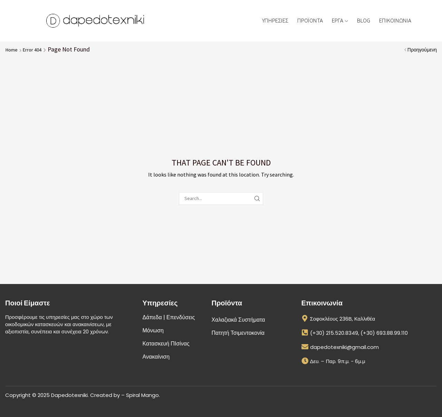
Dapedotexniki (69, 395)
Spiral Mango (142, 395)
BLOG (363, 20)
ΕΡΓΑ (340, 20)
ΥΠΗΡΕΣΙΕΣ (275, 20)
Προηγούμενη (422, 50)
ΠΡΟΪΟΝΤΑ (310, 20)
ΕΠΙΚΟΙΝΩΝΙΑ (395, 20)
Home (12, 50)
